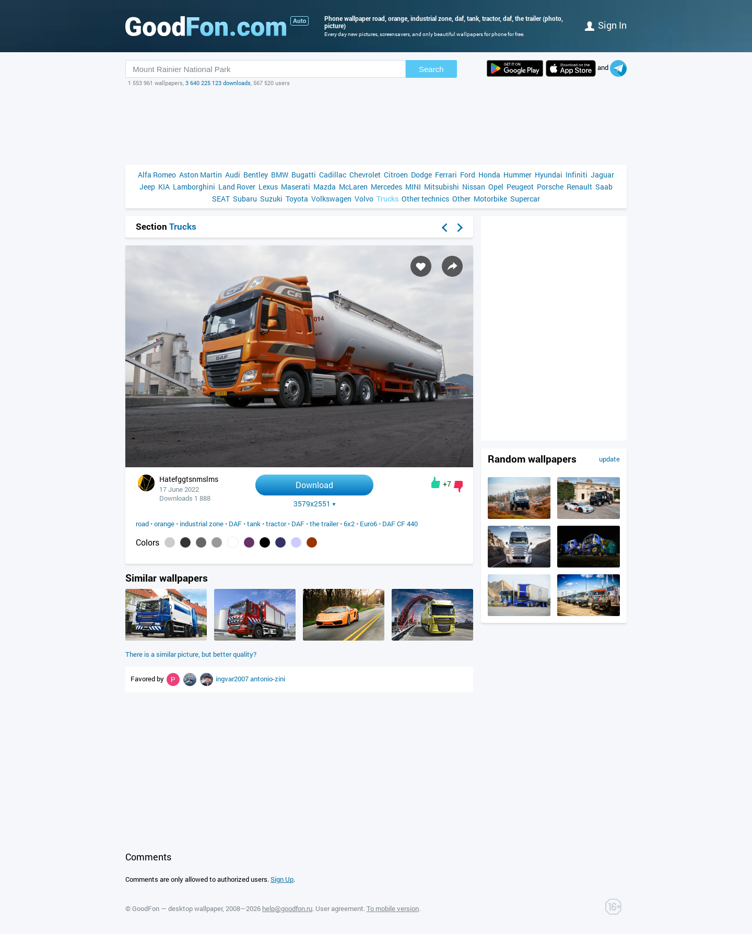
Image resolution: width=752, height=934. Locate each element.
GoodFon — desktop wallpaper (177, 908)
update (609, 459)
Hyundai (548, 175)
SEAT (221, 199)
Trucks (387, 199)
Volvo (364, 199)
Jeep (147, 187)
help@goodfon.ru (287, 908)
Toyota (297, 199)
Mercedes (386, 187)
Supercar (525, 199)
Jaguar (602, 175)
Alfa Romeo (157, 175)
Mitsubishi (441, 187)
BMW (279, 175)
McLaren (353, 187)
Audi (232, 175)
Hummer (517, 175)
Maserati (295, 187)
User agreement (339, 908)
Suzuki (271, 199)
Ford (467, 175)
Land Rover (236, 187)
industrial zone (202, 523)
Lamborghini (194, 187)
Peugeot (520, 187)
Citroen (396, 175)
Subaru (245, 199)
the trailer (324, 523)
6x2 (349, 523)
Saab (604, 187)
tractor (276, 523)
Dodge (421, 175)
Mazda (324, 187)
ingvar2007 (233, 678)
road (142, 523)
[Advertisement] (376, 125)
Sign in (606, 25)
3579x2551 (314, 503)
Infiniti (577, 175)
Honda (489, 175)
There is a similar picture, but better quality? (190, 654)
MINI (413, 187)
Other (461, 199)
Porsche (550, 187)
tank (254, 523)
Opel (495, 187)
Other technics (425, 199)
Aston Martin (200, 175)
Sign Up (282, 879)
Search (431, 69)
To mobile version (393, 908)
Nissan (473, 187)
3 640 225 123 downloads (218, 83)
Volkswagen (331, 199)
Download (314, 484)
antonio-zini (267, 678)
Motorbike (490, 199)
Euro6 (368, 523)
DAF (235, 523)
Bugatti (303, 175)
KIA (164, 187)
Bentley (255, 175)
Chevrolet (365, 175)
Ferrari (446, 175)
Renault (579, 187)
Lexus (268, 187)
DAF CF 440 (400, 523)
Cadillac (332, 175)
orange (164, 523)
